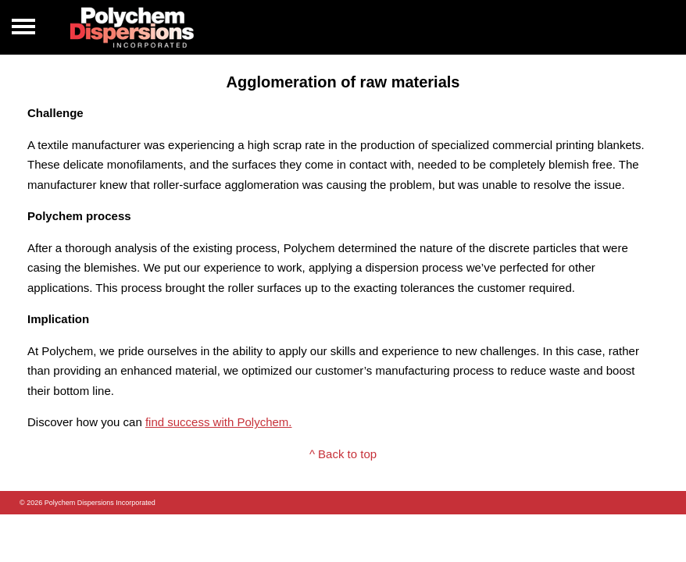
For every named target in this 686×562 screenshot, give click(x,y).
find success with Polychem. (218, 422)
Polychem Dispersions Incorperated (132, 27)
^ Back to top (343, 454)
